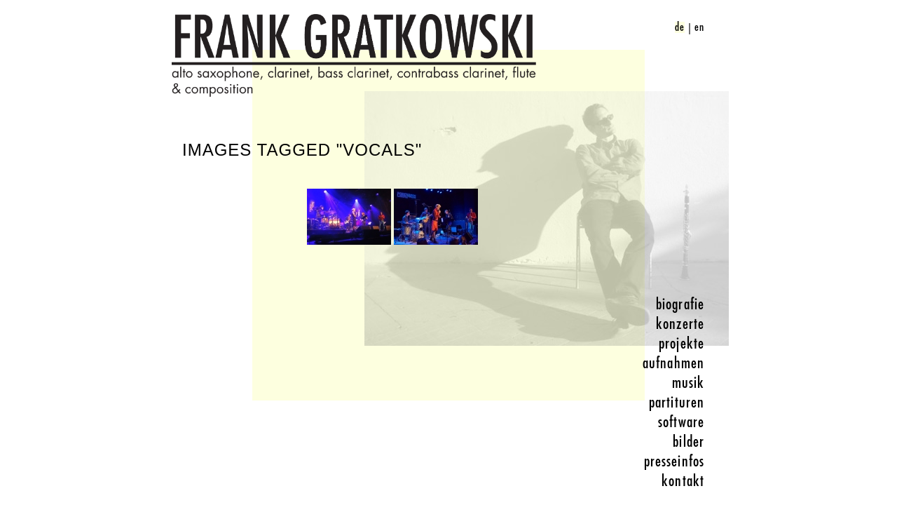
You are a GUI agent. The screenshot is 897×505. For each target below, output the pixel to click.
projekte (681, 343)
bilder (688, 442)
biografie (680, 304)
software (681, 422)
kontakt (683, 481)
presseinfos (674, 461)
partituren (676, 402)
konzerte (680, 324)
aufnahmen (673, 363)
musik (688, 383)
